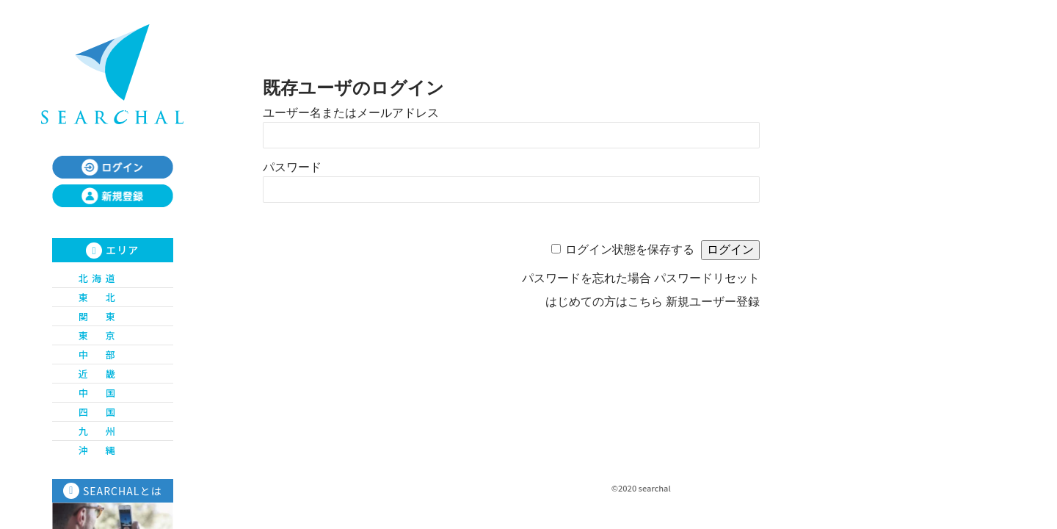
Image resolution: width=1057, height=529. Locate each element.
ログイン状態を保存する (629, 249)
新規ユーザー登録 (713, 301)
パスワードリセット (707, 278)
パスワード (292, 167)
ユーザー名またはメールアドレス (351, 113)
